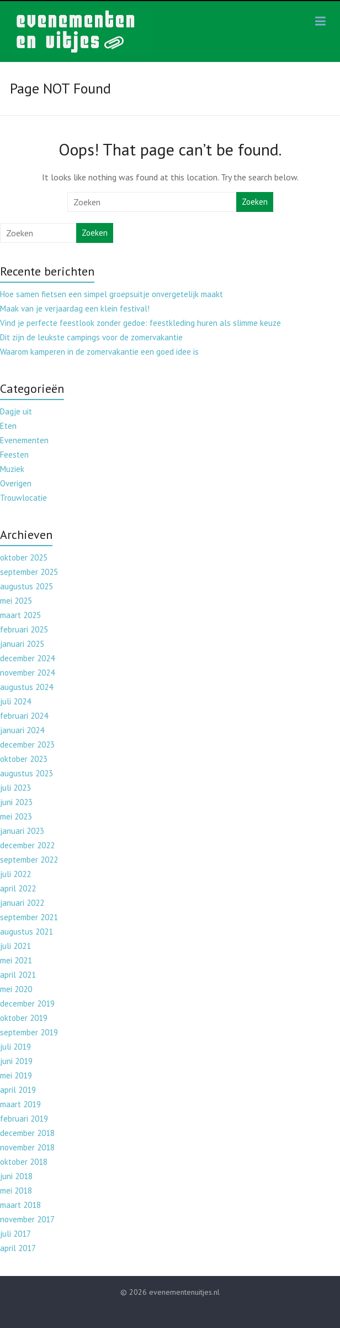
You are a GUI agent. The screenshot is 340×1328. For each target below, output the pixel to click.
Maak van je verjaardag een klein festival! (75, 308)
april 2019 (18, 1090)
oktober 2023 (23, 759)
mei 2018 (16, 1190)
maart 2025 (20, 615)
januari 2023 (22, 831)
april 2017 (18, 1248)
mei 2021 (16, 960)
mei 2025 (16, 600)
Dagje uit (16, 411)
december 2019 (27, 1003)
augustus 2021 (26, 931)
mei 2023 (16, 816)
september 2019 (29, 1032)
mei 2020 (16, 989)
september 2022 (29, 859)
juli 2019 (15, 1046)
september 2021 (29, 917)
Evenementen (24, 440)
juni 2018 (16, 1176)
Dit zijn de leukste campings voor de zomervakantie (91, 337)
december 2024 (27, 658)
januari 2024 (22, 730)
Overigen (15, 483)
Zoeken (255, 201)
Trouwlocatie (23, 497)
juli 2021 (15, 946)
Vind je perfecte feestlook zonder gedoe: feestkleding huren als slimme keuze (140, 323)
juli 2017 (15, 1233)
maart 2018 (20, 1205)
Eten (8, 426)
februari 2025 (24, 629)
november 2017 (27, 1219)
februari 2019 (24, 1118)
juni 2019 (16, 1061)
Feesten (14, 454)
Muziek (12, 469)
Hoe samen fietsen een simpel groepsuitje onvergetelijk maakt (111, 294)
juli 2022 (15, 874)
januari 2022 (22, 903)
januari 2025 (22, 644)
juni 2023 (16, 802)
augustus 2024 (26, 687)
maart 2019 (20, 1104)
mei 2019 (16, 1075)
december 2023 (27, 744)
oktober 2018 (23, 1161)
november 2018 (27, 1147)
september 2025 (29, 572)
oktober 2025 (23, 557)
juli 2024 (15, 701)
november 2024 (27, 672)
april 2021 (18, 974)
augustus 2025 (26, 586)
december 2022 (27, 845)
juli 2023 (15, 787)
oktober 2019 (23, 1018)
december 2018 (27, 1133)
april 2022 (18, 888)
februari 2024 (24, 715)
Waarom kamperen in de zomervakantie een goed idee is (99, 351)
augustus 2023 (26, 773)
